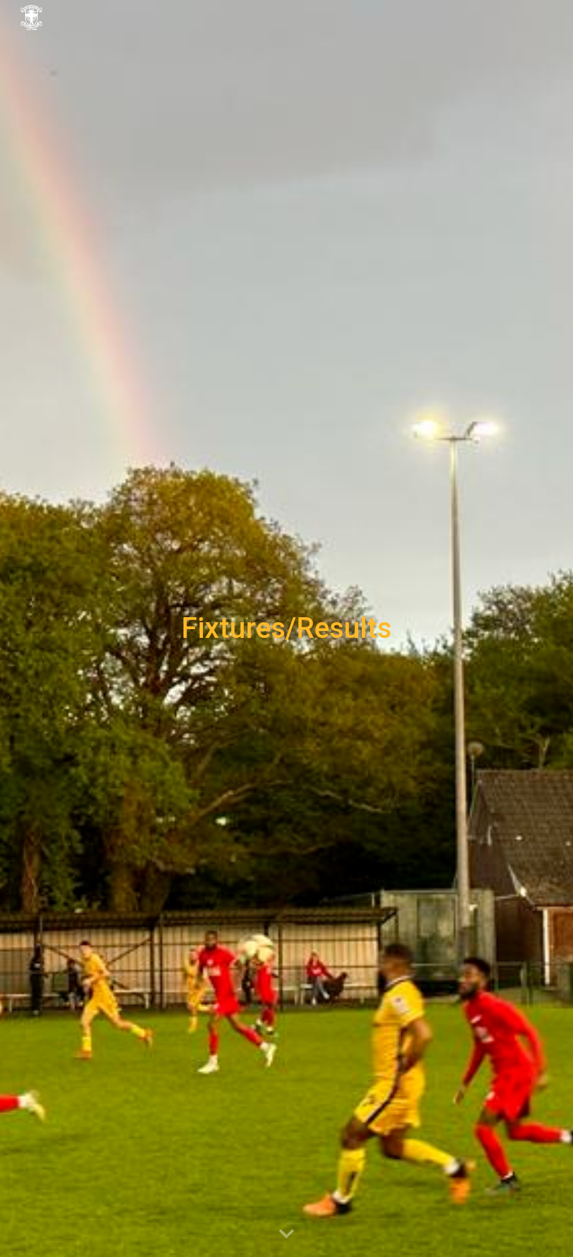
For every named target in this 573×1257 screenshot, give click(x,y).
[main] (286, 629)
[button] (286, 1234)
